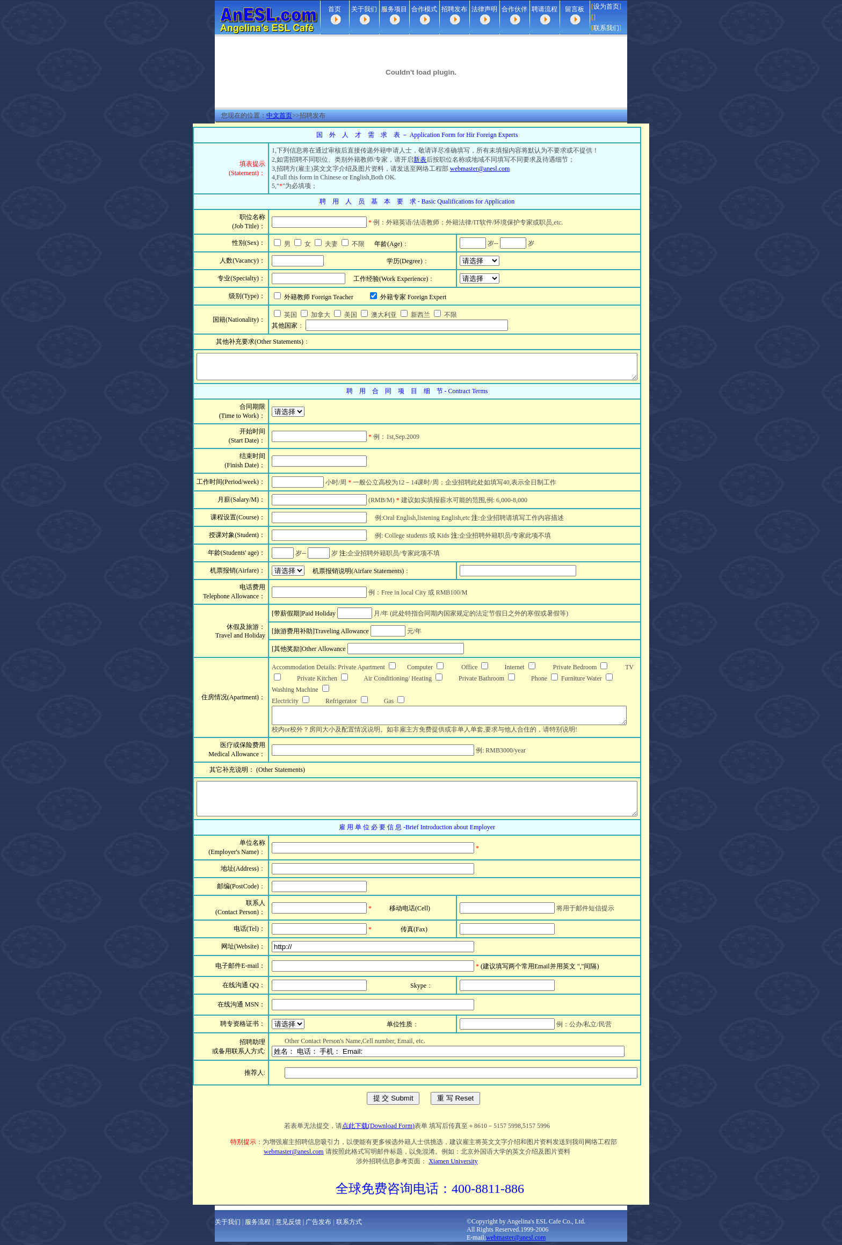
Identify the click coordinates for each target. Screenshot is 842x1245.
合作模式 (424, 9)
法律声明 (484, 9)
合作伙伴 (514, 9)
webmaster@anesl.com (457, 168)
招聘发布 (454, 9)
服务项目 (394, 9)
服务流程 (258, 1225)
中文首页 (279, 115)
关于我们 (364, 9)
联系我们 (606, 28)
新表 (397, 159)
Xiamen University (453, 1164)
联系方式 (349, 1225)
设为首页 (606, 6)
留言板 (574, 9)
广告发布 (318, 1225)
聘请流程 (544, 9)
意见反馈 (288, 1225)
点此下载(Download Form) (378, 1129)
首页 (334, 9)
